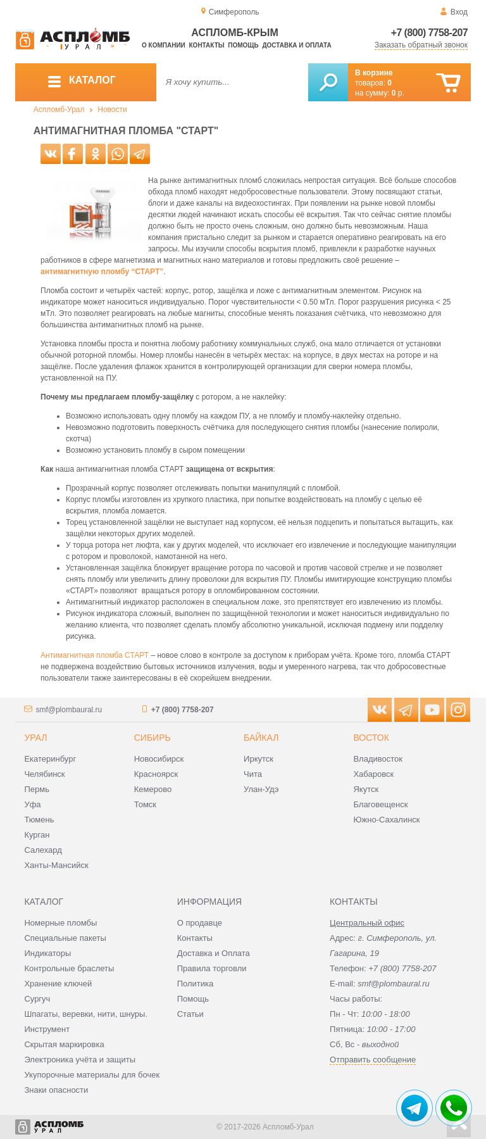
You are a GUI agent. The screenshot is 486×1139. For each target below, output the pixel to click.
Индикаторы (47, 953)
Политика (195, 983)
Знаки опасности (56, 1090)
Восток (371, 738)
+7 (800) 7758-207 (429, 32)
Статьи (190, 1014)
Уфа (32, 804)
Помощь (243, 45)
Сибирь (152, 738)
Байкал (261, 738)
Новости (112, 109)
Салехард (42, 850)
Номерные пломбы (60, 923)
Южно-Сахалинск (386, 819)
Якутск (365, 789)
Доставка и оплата (296, 45)
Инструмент (47, 1029)
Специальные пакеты (65, 938)
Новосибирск (159, 759)
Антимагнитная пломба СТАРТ (94, 655)
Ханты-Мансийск (56, 865)
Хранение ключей (58, 983)
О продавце (199, 923)
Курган (36, 835)
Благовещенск (380, 804)
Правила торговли (212, 968)
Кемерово (152, 789)
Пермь (36, 789)
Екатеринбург (50, 759)
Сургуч (37, 999)
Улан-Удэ (261, 789)
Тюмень (39, 819)
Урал (35, 738)
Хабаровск (373, 774)
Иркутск (258, 759)
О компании (163, 45)
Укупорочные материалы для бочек (91, 1074)
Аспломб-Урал (59, 109)
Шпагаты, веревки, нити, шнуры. (85, 1014)
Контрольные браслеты (69, 968)
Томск (145, 804)
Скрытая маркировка (64, 1044)
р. (398, 93)
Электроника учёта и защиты (79, 1059)
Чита (253, 774)
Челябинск (44, 774)
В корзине (374, 72)
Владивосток (377, 759)
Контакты (207, 45)
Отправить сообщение (373, 1059)
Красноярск (156, 774)
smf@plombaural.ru (68, 709)
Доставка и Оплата (213, 953)
